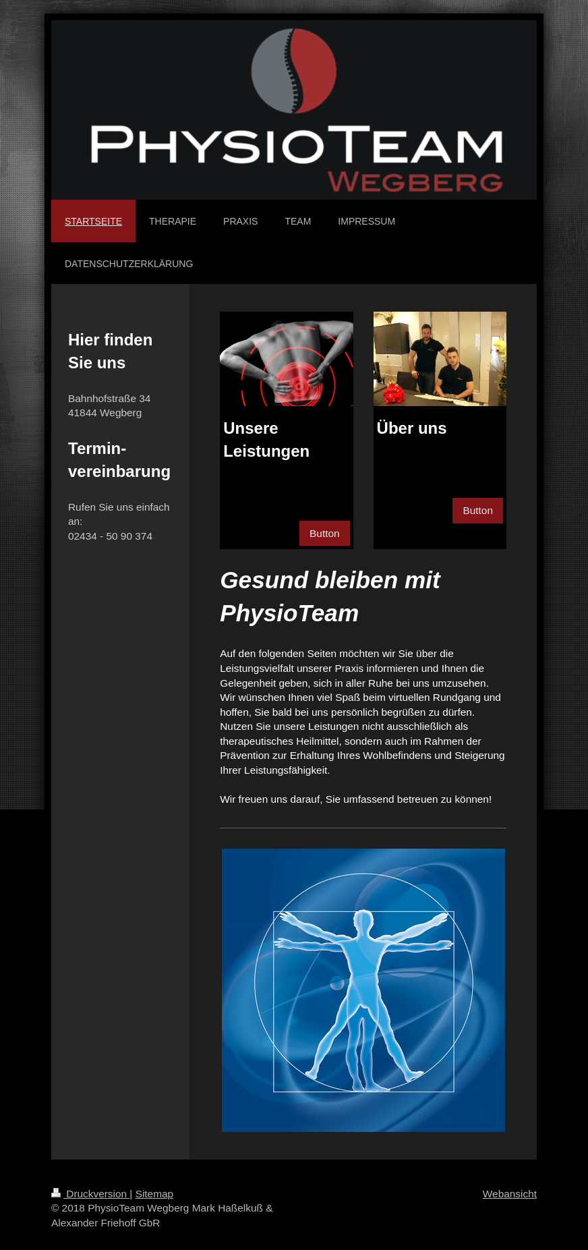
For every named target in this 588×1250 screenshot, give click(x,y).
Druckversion (90, 1193)
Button (325, 533)
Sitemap (154, 1193)
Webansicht (510, 1193)
